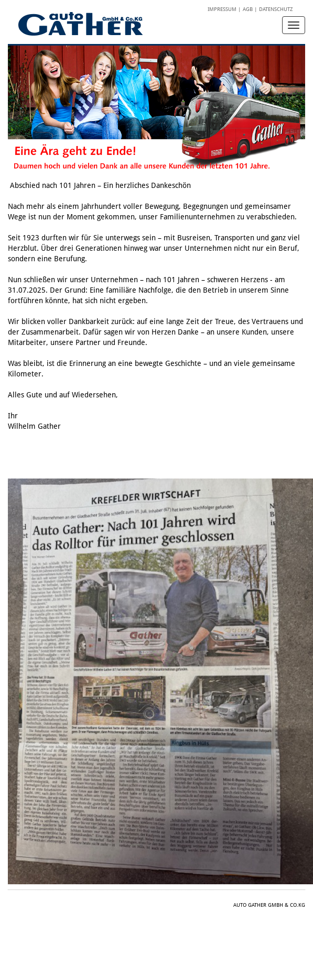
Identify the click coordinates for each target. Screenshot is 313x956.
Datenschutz (276, 9)
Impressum (222, 9)
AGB (248, 9)
